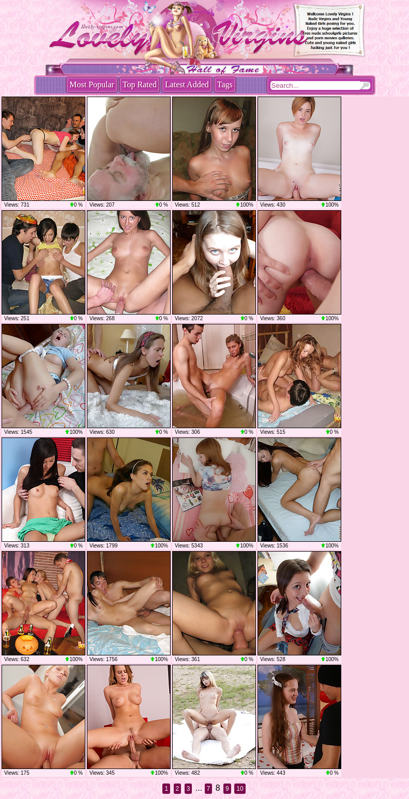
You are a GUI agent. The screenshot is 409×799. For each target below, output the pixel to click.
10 (239, 788)
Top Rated (140, 84)
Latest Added (187, 84)
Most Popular (91, 84)
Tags (225, 84)
